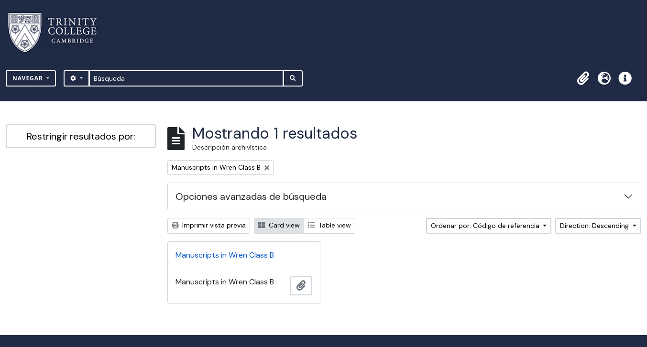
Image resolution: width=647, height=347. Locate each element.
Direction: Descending (595, 225)
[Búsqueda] (186, 78)
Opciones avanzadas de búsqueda (251, 196)
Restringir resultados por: (81, 136)
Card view (279, 225)
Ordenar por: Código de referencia (486, 225)
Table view (329, 225)
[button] (582, 78)
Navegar (28, 78)
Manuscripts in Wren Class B (224, 255)
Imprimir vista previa (209, 225)
